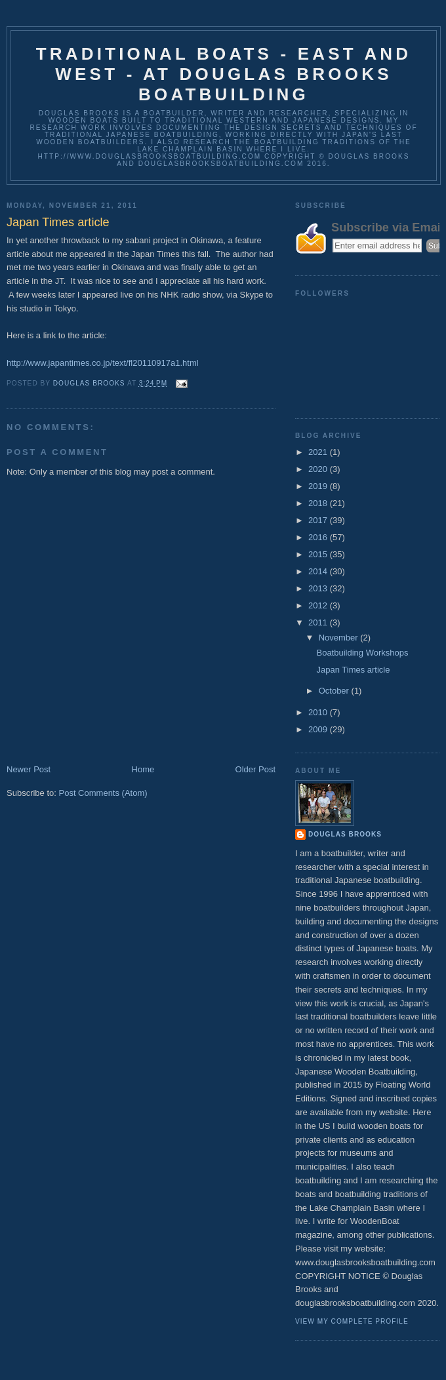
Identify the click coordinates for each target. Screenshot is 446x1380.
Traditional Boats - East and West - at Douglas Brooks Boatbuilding (224, 74)
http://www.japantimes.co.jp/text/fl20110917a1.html (103, 363)
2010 (319, 712)
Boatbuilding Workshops (362, 653)
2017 (319, 520)
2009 (319, 729)
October (335, 691)
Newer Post (29, 769)
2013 (319, 588)
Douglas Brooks (345, 834)
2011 (319, 622)
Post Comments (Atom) (103, 793)
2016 (319, 537)
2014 (319, 571)
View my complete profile (352, 1321)
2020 (319, 469)
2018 (319, 503)
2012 (319, 605)
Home (143, 769)
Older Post (255, 769)
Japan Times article (353, 670)
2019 (319, 486)
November (340, 637)
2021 (319, 452)
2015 (319, 554)
